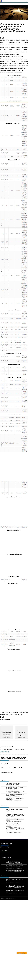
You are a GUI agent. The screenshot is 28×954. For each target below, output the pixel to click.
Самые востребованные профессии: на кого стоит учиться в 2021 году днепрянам (15, 838)
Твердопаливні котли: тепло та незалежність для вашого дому (13, 792)
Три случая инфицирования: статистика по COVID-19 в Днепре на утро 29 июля (15, 823)
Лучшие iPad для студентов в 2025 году (15, 799)
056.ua (8, 727)
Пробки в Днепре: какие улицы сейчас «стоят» (15, 827)
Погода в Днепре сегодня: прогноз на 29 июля (14, 818)
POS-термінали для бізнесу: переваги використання (14, 807)
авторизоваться (4, 760)
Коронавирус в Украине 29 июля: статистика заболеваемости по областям (13, 833)
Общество (10, 780)
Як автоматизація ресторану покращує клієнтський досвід (15, 803)
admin (6, 771)
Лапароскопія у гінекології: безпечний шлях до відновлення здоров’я (14, 796)
